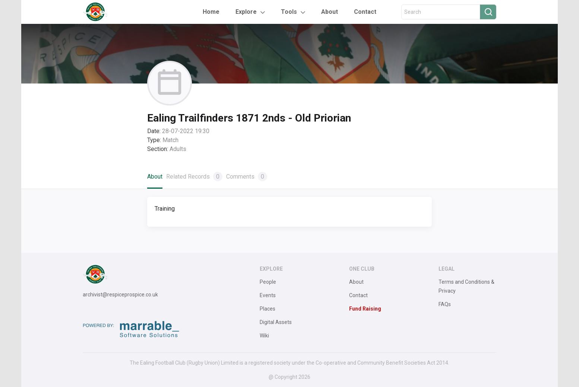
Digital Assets (276, 322)
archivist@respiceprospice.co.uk (120, 295)
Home (211, 11)
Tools (289, 11)
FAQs (445, 304)
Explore (246, 11)
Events (268, 295)
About (329, 11)
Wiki (264, 336)
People (268, 282)
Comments (246, 176)
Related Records (194, 176)
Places (267, 309)
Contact (365, 11)
